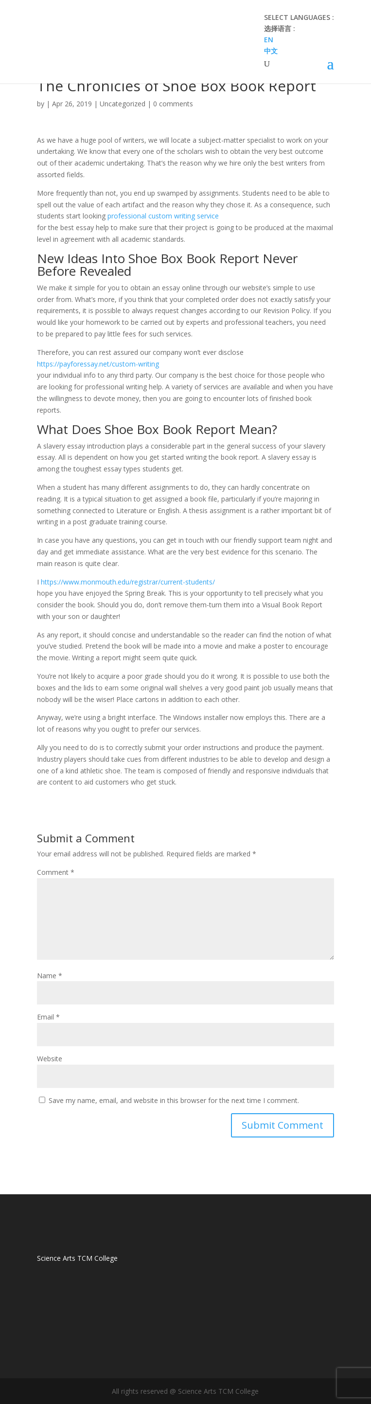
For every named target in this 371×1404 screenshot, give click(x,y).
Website (49, 1058)
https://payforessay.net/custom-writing (98, 363)
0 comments (173, 103)
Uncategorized (122, 103)
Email (48, 1016)
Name (49, 975)
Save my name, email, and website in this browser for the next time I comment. (174, 1100)
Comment (55, 872)
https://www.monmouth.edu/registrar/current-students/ (128, 581)
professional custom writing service (163, 215)
